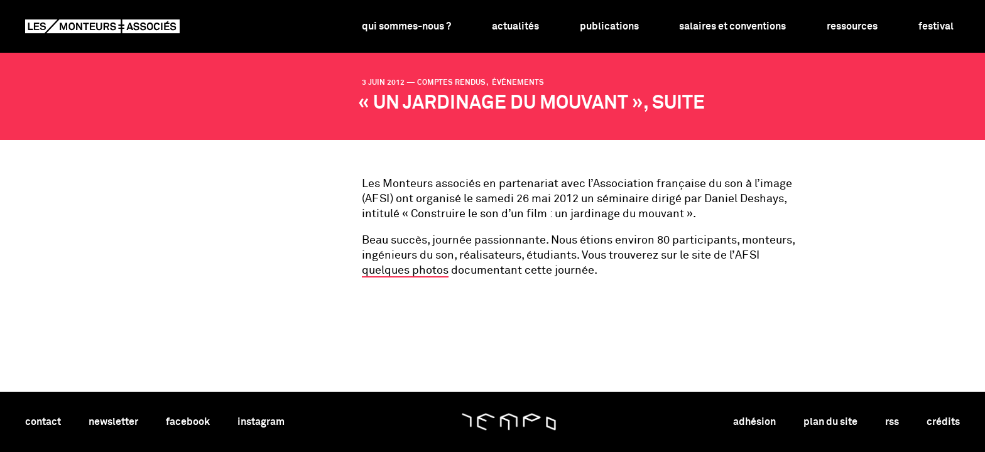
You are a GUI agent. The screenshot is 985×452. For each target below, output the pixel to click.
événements (517, 83)
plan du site (830, 422)
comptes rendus (452, 83)
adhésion (754, 422)
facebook (188, 422)
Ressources (852, 26)
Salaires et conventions (732, 26)
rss (892, 422)
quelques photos (405, 270)
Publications (609, 26)
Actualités (515, 26)
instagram (261, 422)
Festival (936, 26)
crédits (943, 422)
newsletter (113, 422)
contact (43, 422)
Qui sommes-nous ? (406, 26)
